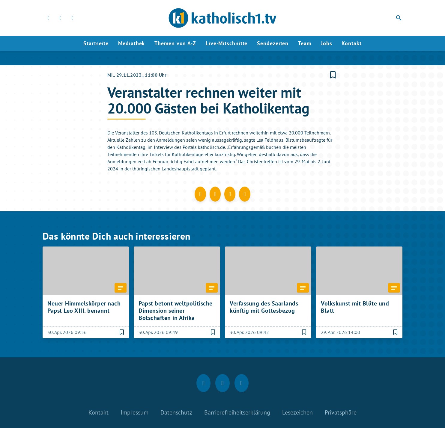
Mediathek (131, 43)
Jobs (326, 43)
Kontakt (351, 43)
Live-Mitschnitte (226, 43)
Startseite (96, 43)
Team (304, 43)
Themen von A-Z (175, 43)
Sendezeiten (272, 43)
